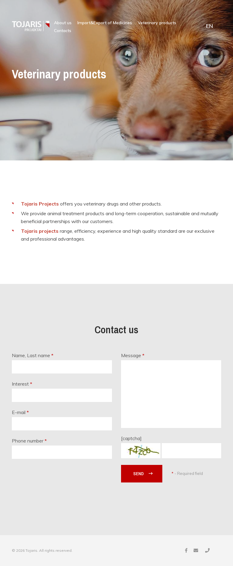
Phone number (29, 440)
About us (63, 22)
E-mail (20, 412)
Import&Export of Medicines (104, 22)
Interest (22, 383)
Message (132, 355)
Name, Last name (32, 355)
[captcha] (131, 438)
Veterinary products (157, 22)
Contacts (62, 30)
